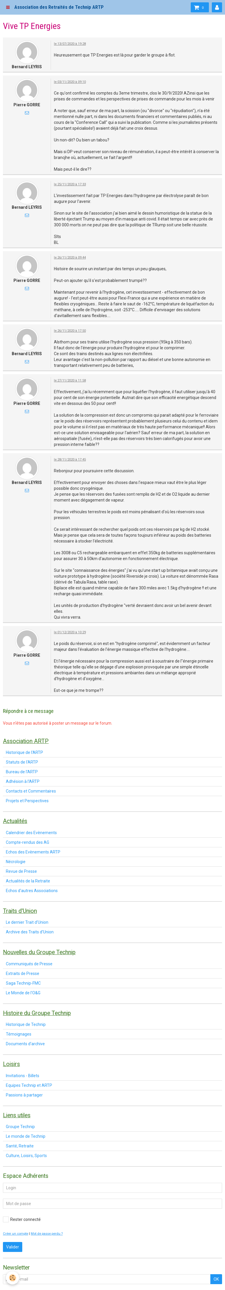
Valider (12, 1247)
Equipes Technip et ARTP (29, 1085)
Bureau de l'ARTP (22, 771)
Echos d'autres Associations (32, 890)
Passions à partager (24, 1095)
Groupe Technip (20, 1126)
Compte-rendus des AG (27, 842)
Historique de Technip (26, 1024)
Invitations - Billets (22, 1075)
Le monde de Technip (25, 1136)
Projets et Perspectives (27, 800)
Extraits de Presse (22, 973)
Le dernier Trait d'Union (27, 922)
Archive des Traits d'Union (30, 932)
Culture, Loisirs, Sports (26, 1155)
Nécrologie (15, 861)
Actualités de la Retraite (28, 881)
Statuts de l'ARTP (22, 762)
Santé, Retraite (20, 1146)
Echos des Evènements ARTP (33, 852)
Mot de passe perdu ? (47, 1234)
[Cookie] (12, 1277)
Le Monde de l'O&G (23, 992)
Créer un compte (15, 1234)
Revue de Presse (21, 871)
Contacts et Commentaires (31, 791)
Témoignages (18, 1034)
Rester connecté (22, 1219)
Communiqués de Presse (29, 963)
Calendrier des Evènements (31, 832)
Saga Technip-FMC (23, 983)
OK (216, 1279)
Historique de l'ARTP (24, 752)
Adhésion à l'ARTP (23, 781)
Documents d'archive (25, 1043)
